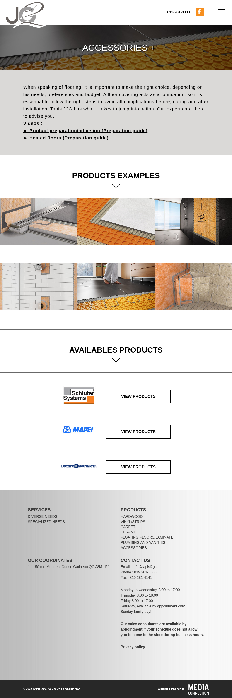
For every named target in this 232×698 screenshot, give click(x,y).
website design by (172, 688)
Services (39, 509)
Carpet (128, 527)
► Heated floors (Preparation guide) (66, 137)
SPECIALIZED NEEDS (46, 522)
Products (133, 509)
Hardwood (132, 516)
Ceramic (129, 532)
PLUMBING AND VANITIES (143, 542)
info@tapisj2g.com (148, 567)
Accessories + (135, 548)
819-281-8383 (178, 12)
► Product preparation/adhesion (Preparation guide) (85, 130)
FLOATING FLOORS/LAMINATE (147, 537)
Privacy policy (133, 647)
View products (138, 396)
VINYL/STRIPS (133, 522)
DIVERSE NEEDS (42, 516)
